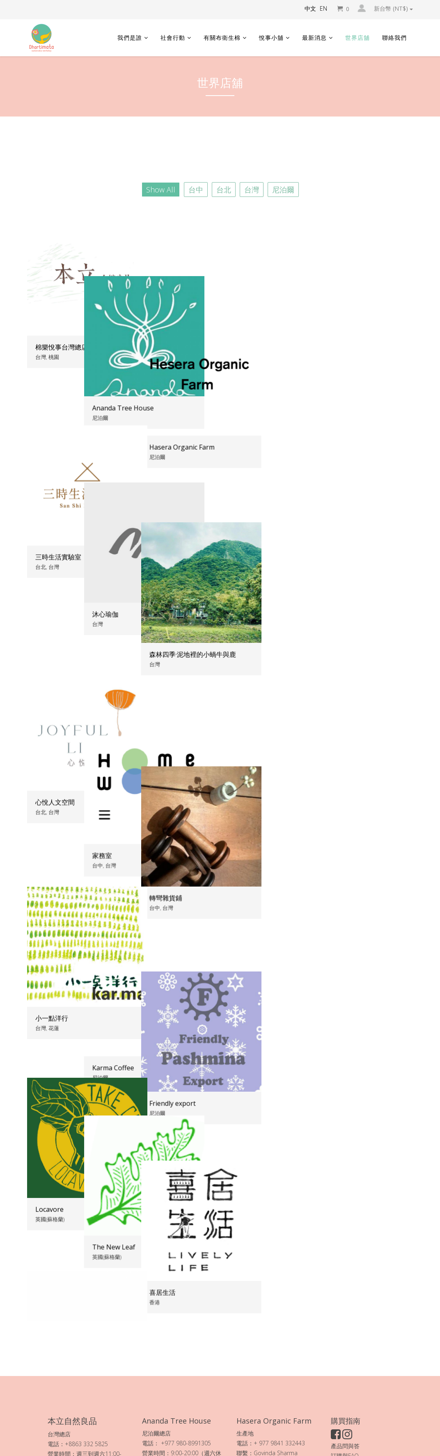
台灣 (251, 189)
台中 (195, 189)
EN (323, 8)
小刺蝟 (45, 1172)
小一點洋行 (51, 842)
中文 (310, 8)
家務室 (178, 677)
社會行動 (172, 37)
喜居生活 (314, 1007)
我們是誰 (129, 37)
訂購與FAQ (345, 1335)
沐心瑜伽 (181, 512)
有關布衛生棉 (222, 37)
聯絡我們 (394, 37)
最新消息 (314, 37)
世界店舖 (357, 37)
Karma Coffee (189, 842)
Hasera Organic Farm (333, 347)
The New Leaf (189, 1007)
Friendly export (324, 842)
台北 (223, 189)
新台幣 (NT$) (393, 8)
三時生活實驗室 (58, 512)
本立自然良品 (97, 1372)
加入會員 (342, 1345)
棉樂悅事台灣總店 (61, 347)
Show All (160, 189)
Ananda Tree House (198, 347)
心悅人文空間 (55, 677)
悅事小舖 (271, 37)
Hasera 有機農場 (276, 1351)
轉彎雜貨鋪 (317, 677)
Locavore (49, 1007)
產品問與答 (345, 1325)
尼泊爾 (283, 189)
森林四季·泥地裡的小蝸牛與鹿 (344, 512)
